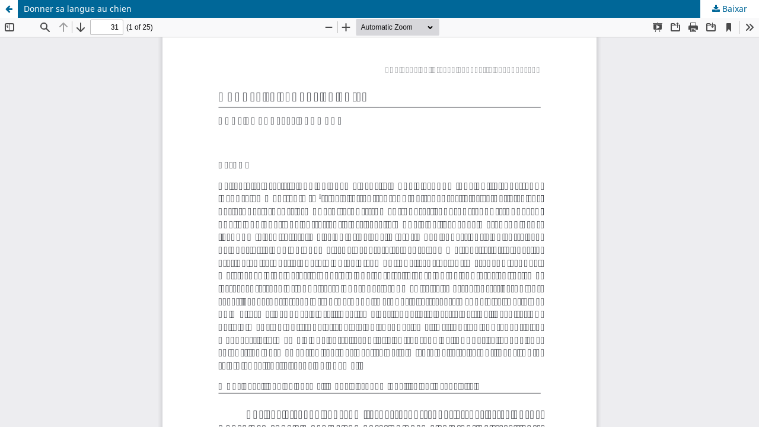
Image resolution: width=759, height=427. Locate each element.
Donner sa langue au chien (78, 8)
